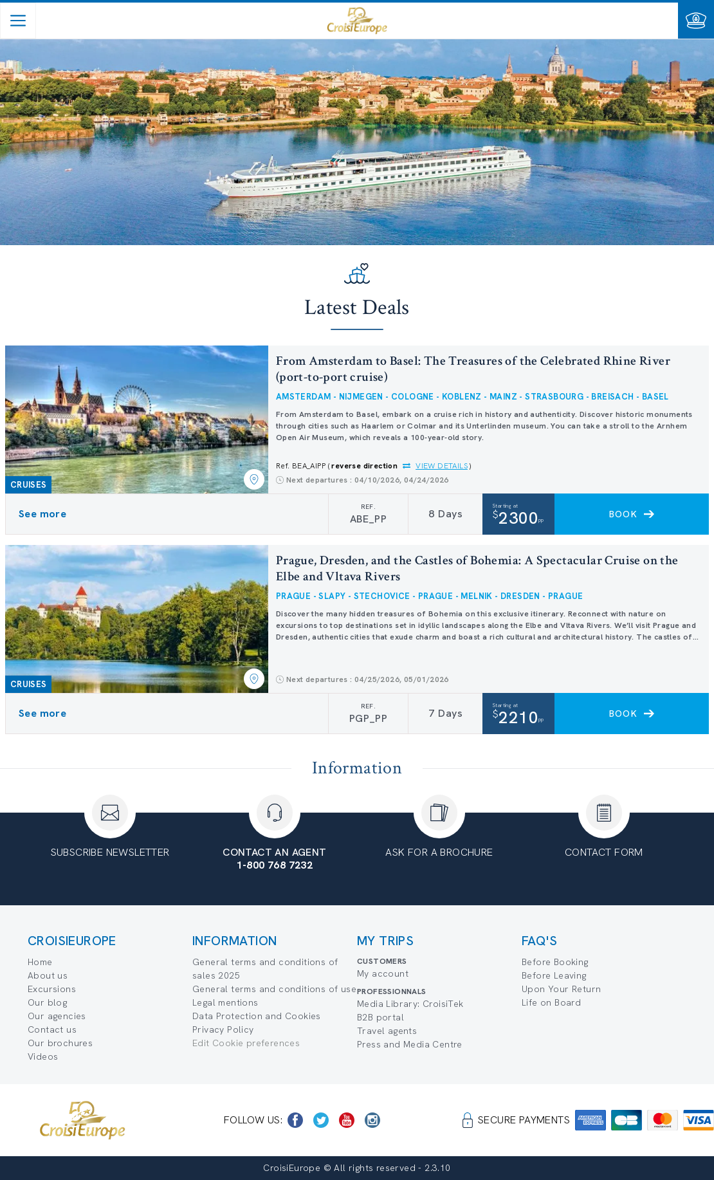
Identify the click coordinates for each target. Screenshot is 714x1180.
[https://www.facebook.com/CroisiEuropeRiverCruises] (295, 1120)
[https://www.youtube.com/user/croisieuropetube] (346, 1120)
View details (442, 466)
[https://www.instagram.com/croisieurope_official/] (372, 1120)
